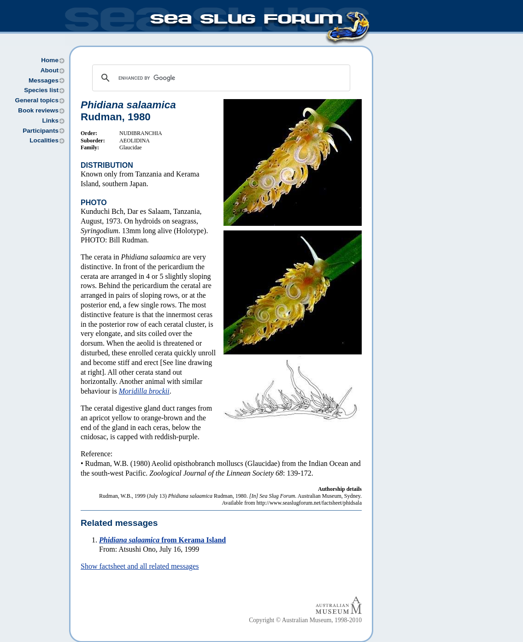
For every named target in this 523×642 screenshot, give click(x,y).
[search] (219, 77)
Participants (41, 130)
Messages (44, 80)
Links (50, 120)
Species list (41, 90)
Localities (44, 140)
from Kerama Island (162, 540)
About (50, 70)
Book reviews (38, 110)
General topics (37, 100)
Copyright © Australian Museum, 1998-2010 (305, 620)
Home (50, 60)
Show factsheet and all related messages (140, 566)
